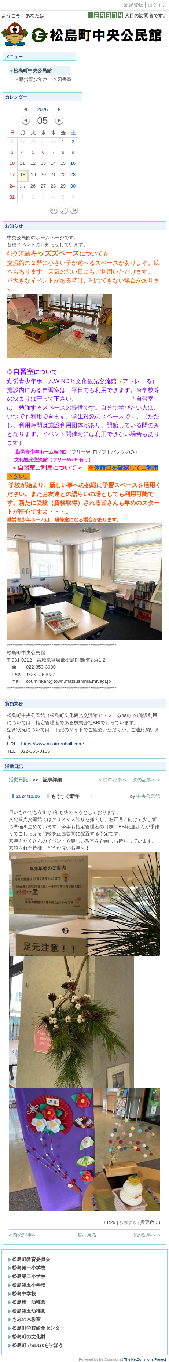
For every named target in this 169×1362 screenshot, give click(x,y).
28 (33, 143)
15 (63, 164)
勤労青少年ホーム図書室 (42, 79)
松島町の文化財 (26, 1336)
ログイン (157, 5)
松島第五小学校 (26, 1285)
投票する (128, 1222)
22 (63, 176)
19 (33, 176)
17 (12, 176)
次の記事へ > (146, 779)
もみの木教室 (24, 1319)
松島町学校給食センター (36, 1328)
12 (33, 164)
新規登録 (133, 5)
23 (73, 176)
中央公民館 (148, 796)
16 (73, 164)
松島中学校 (22, 1293)
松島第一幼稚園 (26, 1302)
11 (22, 164)
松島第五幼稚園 (26, 1311)
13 (43, 164)
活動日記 (18, 779)
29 (43, 143)
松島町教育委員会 (29, 1259)
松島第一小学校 (26, 1267)
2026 (42, 109)
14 (53, 164)
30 (53, 143)
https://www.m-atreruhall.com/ (52, 744)
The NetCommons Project (145, 1359)
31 (12, 198)
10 (12, 164)
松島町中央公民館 (31, 70)
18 (22, 176)
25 (22, 188)
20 (43, 176)
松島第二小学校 (26, 1276)
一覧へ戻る (84, 1235)
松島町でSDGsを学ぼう (35, 1345)
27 (22, 143)
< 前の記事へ (113, 779)
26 (12, 143)
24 (12, 187)
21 (53, 176)
